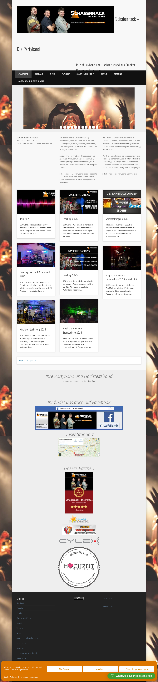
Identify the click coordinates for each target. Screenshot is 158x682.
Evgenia (20, 608)
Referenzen (21, 643)
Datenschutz (23, 677)
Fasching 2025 (70, 275)
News (52, 74)
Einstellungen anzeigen (137, 669)
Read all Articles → (27, 360)
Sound (104, 74)
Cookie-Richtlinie (10, 677)
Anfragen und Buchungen (31, 81)
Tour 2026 (25, 219)
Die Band (39, 74)
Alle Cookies (64, 669)
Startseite (23, 74)
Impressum (33, 677)
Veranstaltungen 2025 (117, 219)
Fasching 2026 (70, 219)
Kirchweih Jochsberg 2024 (33, 329)
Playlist (66, 74)
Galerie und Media (85, 74)
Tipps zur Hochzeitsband (27, 653)
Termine (118, 74)
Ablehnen (100, 669)
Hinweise (20, 648)
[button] (131, 676)
